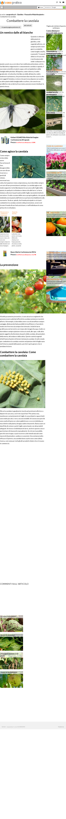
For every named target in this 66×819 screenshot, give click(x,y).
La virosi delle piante (8, 617)
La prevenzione (9, 264)
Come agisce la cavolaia (14, 151)
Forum (40, 7)
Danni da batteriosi (7, 635)
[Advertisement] (20, 12)
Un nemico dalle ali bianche (16, 32)
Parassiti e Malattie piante (34, 14)
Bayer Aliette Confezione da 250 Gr (23, 252)
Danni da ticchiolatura (8, 672)
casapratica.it (11, 14)
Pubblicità (61, 727)
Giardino (20, 14)
